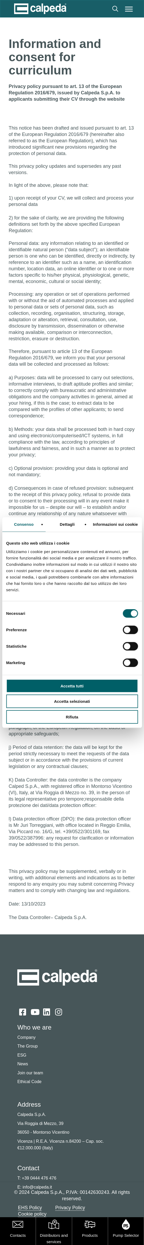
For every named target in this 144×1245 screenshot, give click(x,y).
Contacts (18, 1235)
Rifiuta (72, 716)
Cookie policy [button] (32, 1214)
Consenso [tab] (24, 524)
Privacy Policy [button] (70, 1207)
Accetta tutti (72, 685)
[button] (129, 8)
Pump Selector (126, 1235)
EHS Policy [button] (30, 1207)
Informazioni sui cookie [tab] (115, 524)
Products (90, 1235)
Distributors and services (54, 1238)
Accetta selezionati (72, 701)
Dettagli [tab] (67, 524)
